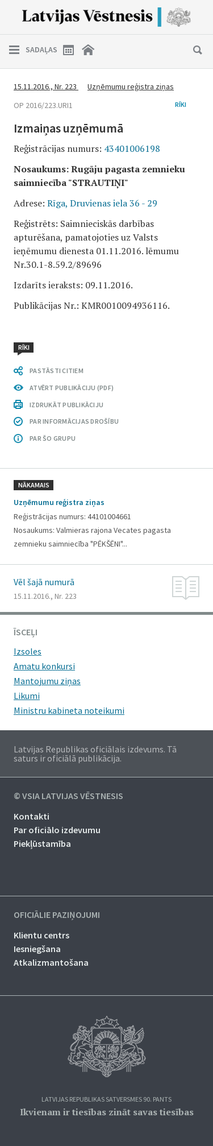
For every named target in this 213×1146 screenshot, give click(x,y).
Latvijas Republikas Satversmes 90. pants (106, 1099)
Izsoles (27, 651)
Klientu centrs (41, 935)
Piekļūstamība (42, 843)
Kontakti (31, 816)
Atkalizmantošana (51, 962)
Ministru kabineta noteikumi (69, 710)
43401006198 (132, 148)
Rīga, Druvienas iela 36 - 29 (102, 203)
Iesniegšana (37, 948)
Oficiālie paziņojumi (57, 915)
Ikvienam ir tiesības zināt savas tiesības (107, 1112)
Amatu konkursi (44, 666)
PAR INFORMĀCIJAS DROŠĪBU (74, 421)
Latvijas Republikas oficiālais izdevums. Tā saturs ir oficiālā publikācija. (95, 753)
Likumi (27, 695)
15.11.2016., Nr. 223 (46, 86)
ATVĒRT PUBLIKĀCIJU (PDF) (72, 387)
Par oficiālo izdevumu (57, 829)
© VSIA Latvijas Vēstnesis (68, 796)
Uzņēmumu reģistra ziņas (130, 86)
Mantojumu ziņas (47, 680)
